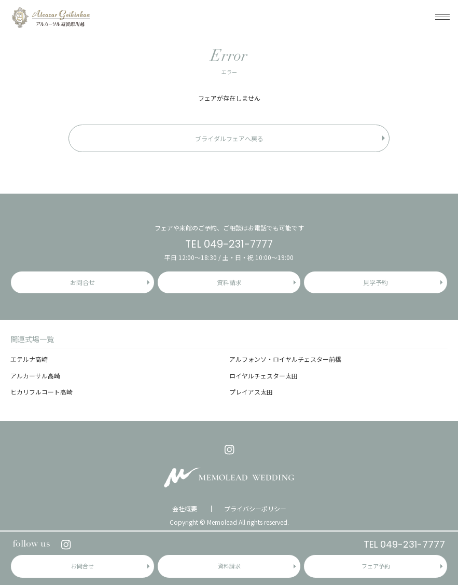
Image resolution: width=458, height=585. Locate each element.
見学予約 (375, 282)
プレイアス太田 (251, 391)
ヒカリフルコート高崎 (41, 391)
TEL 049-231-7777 (404, 544)
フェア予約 (376, 566)
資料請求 (229, 566)
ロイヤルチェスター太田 (263, 375)
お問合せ (82, 566)
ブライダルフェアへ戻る (229, 138)
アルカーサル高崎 (35, 375)
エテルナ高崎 (29, 359)
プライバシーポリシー (255, 509)
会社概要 (184, 509)
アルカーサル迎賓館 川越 (50, 17)
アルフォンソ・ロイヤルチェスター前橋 (285, 359)
